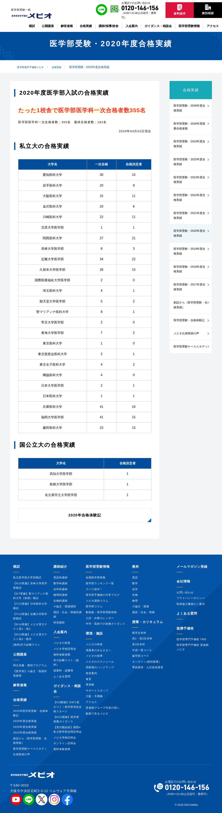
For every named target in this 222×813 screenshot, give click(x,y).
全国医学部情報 (96, 577)
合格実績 (191, 90)
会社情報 (183, 581)
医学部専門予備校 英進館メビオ (193, 647)
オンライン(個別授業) (146, 661)
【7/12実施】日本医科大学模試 (30, 606)
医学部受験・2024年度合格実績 (189, 144)
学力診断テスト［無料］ (66, 662)
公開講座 (20, 654)
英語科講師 (60, 577)
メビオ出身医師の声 (186, 333)
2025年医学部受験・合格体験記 (30, 713)
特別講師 (59, 622)
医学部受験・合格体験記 (189, 320)
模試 (16, 566)
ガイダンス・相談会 (67, 688)
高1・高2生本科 (142, 638)
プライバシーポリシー (191, 598)
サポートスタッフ (97, 690)
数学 (135, 583)
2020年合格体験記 (84, 515)
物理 (135, 600)
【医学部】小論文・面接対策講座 (30, 673)
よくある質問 (61, 676)
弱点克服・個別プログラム (30, 665)
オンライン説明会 (64, 743)
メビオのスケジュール (100, 661)
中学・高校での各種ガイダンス (105, 623)
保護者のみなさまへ (98, 650)
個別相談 (208, 9)
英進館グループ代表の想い (103, 707)
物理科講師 (60, 594)
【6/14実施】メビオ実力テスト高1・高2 (30, 626)
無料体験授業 (61, 654)
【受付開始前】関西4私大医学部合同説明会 (67, 729)
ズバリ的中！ (94, 589)
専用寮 (90, 684)
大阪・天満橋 (94, 696)
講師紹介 (60, 566)
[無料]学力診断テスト (26, 644)
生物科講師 (60, 600)
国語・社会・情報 (143, 612)
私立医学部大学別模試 (27, 577)
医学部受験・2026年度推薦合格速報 (189, 126)
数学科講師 (60, 583)
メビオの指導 (94, 655)
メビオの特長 (61, 642)
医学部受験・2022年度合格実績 (189, 197)
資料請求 (180, 9)
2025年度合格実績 (25, 726)
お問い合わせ (185, 592)
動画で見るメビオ (97, 713)
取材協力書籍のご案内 (191, 603)
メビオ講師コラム (97, 600)
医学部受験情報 (98, 566)
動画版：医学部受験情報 (101, 612)
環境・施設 (94, 633)
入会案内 (60, 632)
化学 (135, 589)
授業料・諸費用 (63, 670)
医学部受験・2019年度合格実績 (189, 251)
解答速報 (20, 685)
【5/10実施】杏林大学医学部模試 (30, 585)
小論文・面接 (140, 606)
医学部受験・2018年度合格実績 (189, 269)
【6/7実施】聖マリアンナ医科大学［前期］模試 (30, 596)
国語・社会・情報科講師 (67, 614)
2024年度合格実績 (25, 732)
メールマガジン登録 (192, 566)
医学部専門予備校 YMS (191, 639)
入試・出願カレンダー (100, 618)
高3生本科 (138, 644)
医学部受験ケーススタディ (190, 346)
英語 (135, 577)
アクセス (91, 702)
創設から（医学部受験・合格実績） (190, 305)
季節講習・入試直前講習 (147, 667)
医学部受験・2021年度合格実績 (189, 215)
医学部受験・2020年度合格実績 (189, 233)
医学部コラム (94, 606)
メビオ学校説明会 (64, 648)
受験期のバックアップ (100, 667)
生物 (135, 594)
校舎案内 (91, 673)
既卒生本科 (139, 632)
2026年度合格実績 (25, 721)
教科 (135, 566)
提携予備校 (185, 628)
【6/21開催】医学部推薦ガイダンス (66, 719)
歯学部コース (140, 655)
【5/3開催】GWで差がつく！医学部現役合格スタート (67, 707)
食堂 (88, 679)
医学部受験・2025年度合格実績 (189, 162)
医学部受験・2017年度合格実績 (189, 287)
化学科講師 (60, 589)
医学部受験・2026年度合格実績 (189, 108)
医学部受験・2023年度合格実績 (189, 180)
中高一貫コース (142, 650)
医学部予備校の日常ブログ (103, 594)
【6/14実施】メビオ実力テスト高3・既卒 (30, 636)
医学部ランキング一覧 (100, 583)
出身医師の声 (21, 754)
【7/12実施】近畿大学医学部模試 (30, 616)
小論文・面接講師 (64, 606)
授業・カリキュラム (147, 622)
